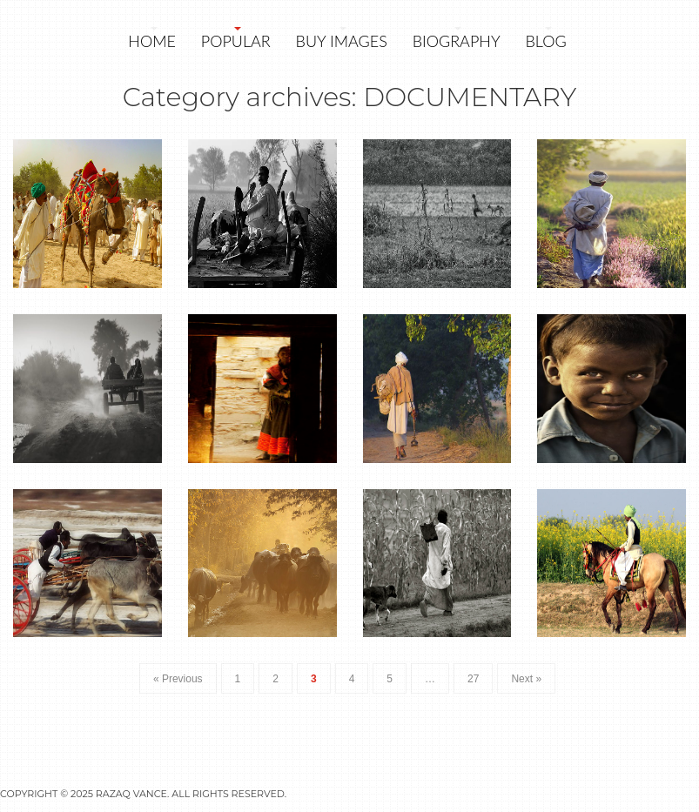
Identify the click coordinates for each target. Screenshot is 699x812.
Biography (457, 40)
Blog (545, 40)
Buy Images (341, 40)
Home (152, 40)
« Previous (178, 679)
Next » (526, 679)
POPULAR (236, 40)
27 (473, 679)
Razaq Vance (131, 794)
